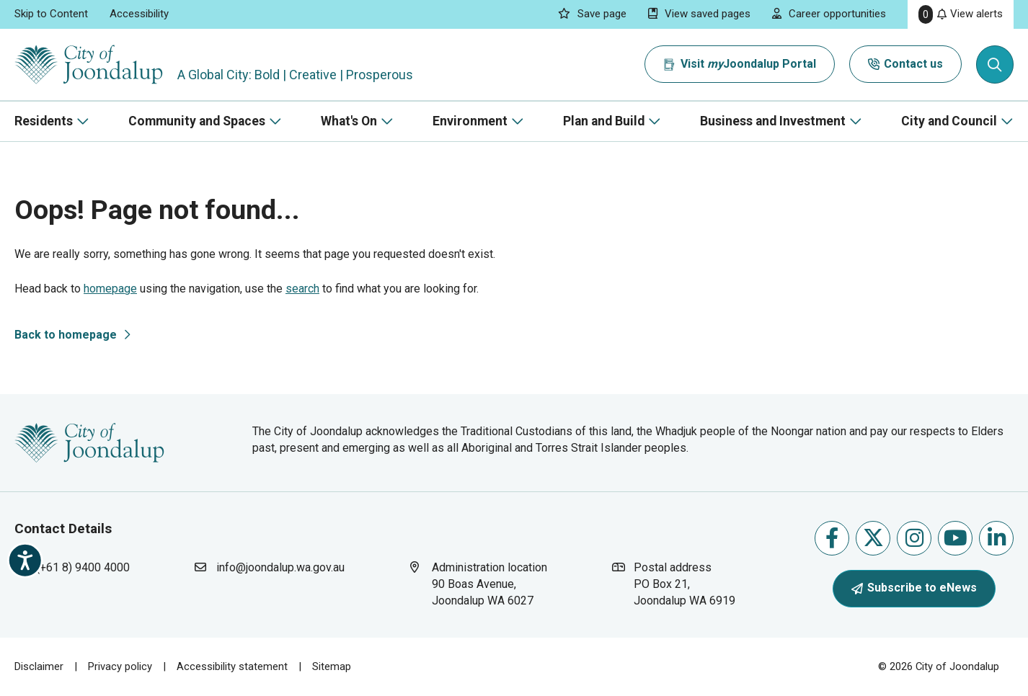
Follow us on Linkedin (997, 537)
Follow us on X (873, 537)
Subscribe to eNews (914, 587)
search (302, 288)
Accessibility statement (232, 666)
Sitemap (331, 666)
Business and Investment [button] (773, 121)
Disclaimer (38, 666)
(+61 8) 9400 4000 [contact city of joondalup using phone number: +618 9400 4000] (83, 567)
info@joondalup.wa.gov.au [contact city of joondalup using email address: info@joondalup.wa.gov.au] (280, 567)
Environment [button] (470, 121)
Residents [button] (43, 121)
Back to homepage (65, 335)
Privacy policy (120, 666)
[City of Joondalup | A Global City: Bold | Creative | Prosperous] (89, 64)
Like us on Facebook (831, 537)
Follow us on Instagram (914, 537)
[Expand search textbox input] (995, 65)
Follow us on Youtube (955, 537)
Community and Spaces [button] (196, 121)
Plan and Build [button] (603, 121)
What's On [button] (349, 121)
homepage (110, 288)
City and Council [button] (949, 121)
